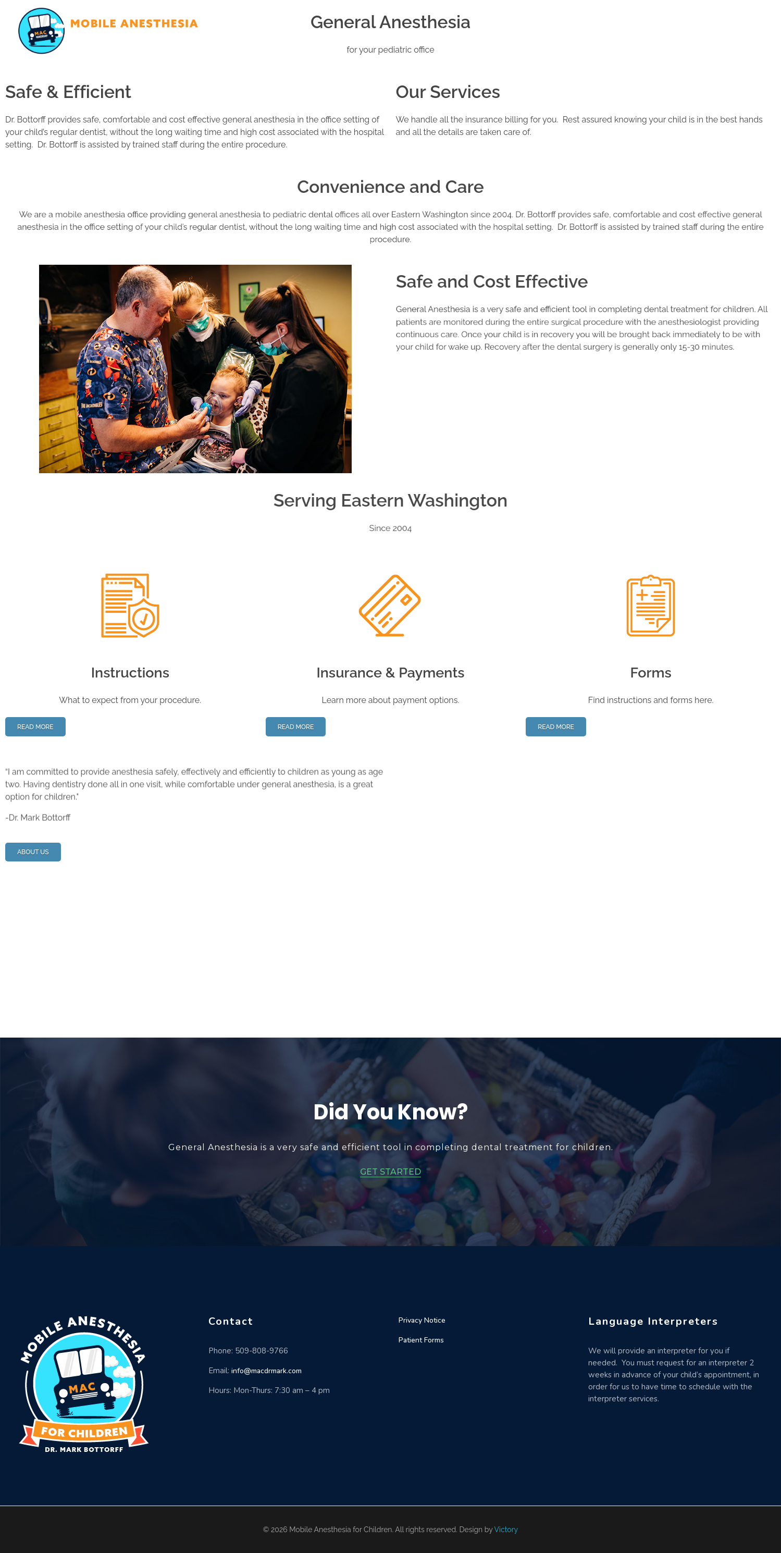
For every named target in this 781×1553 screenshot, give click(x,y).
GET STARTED (390, 1172)
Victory (506, 1529)
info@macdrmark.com (266, 1371)
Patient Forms (421, 1340)
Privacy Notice (422, 1320)
